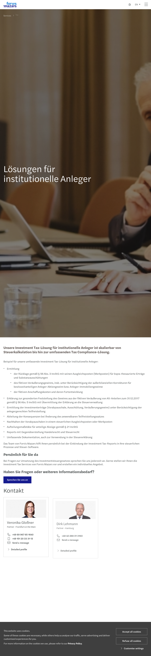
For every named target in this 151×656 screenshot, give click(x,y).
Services (7, 15)
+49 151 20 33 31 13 (20, 539)
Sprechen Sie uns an (17, 479)
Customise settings (132, 648)
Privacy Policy (75, 643)
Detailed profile (17, 550)
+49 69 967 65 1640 (20, 535)
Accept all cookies (131, 631)
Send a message (18, 543)
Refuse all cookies (131, 640)
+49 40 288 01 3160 (69, 539)
